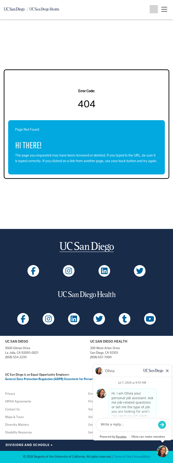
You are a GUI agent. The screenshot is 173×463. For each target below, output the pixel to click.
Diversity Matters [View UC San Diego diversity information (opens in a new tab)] (17, 424)
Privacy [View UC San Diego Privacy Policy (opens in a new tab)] (10, 393)
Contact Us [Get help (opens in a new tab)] (12, 409)
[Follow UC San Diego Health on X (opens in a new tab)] (99, 319)
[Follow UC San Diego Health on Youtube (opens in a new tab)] (150, 319)
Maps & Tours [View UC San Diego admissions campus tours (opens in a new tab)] (14, 417)
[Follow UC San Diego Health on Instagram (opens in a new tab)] (48, 319)
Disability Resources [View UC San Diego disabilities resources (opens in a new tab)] (18, 432)
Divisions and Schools (29, 445)
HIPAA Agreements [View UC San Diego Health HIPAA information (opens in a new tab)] (18, 401)
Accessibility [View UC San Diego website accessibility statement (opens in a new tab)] (142, 456)
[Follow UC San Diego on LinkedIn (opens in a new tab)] (104, 271)
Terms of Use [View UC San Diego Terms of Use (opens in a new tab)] (123, 456)
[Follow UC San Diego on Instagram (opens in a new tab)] (69, 271)
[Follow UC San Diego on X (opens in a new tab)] (140, 271)
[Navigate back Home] (33, 9)
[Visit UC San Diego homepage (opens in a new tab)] (86, 247)
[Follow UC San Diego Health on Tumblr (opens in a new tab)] (124, 319)
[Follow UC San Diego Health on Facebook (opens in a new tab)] (23, 319)
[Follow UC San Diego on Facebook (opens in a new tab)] (33, 271)
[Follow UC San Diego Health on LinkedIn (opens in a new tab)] (74, 319)
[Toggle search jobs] (154, 9)
